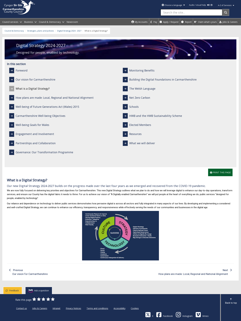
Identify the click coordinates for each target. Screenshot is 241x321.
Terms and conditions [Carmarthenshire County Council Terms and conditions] (97, 308)
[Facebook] (164, 314)
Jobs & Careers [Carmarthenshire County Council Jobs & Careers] (39, 308)
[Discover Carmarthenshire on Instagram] (184, 314)
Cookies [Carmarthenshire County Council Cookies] (135, 308)
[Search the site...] (191, 12)
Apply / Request (169, 21)
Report (186, 21)
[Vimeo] (202, 314)
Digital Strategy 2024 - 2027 (69, 31)
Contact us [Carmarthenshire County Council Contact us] (21, 308)
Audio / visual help (201, 5)
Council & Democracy (14, 31)
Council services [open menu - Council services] (12, 21)
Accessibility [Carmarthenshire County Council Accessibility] (119, 308)
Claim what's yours (205, 21)
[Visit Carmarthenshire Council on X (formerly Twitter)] (149, 314)
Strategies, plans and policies (40, 31)
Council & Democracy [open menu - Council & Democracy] (51, 21)
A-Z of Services (226, 5)
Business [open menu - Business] (30, 21)
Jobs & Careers (228, 21)
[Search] (225, 12)
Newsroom (72, 21)
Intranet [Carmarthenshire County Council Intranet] (56, 308)
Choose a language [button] (173, 5)
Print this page (220, 172)
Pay (153, 21)
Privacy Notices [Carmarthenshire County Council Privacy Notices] (73, 308)
